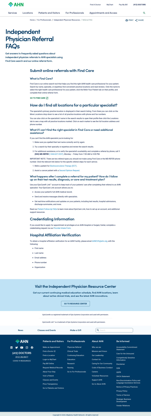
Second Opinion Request (69, 170)
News (20, 330)
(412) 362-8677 (21, 357)
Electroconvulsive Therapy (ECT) (63, 166)
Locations (28, 12)
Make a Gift (75, 330)
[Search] (114, 330)
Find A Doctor (95, 4)
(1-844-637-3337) (56, 154)
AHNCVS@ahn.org (99, 241)
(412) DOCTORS (139, 4)
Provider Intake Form (62, 228)
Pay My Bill (123, 4)
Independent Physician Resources (67, 20)
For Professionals (75, 12)
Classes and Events (47, 330)
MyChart (110, 4)
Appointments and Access (103, 12)
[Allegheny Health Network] (15, 4)
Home (32, 20)
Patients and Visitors (49, 12)
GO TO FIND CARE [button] (39, 98)
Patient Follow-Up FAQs (47, 209)
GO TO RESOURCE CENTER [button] (75, 303)
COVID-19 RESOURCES (22, 361)
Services (12, 12)
